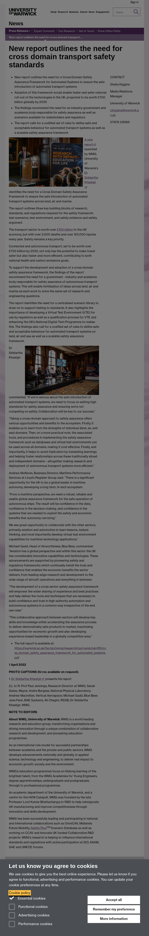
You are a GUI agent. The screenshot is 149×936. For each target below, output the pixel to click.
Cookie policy (19, 893)
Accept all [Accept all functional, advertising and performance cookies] (114, 900)
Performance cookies (30, 924)
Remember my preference (114, 909)
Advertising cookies (29, 915)
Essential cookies (27, 898)
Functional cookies (28, 907)
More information (114, 919)
